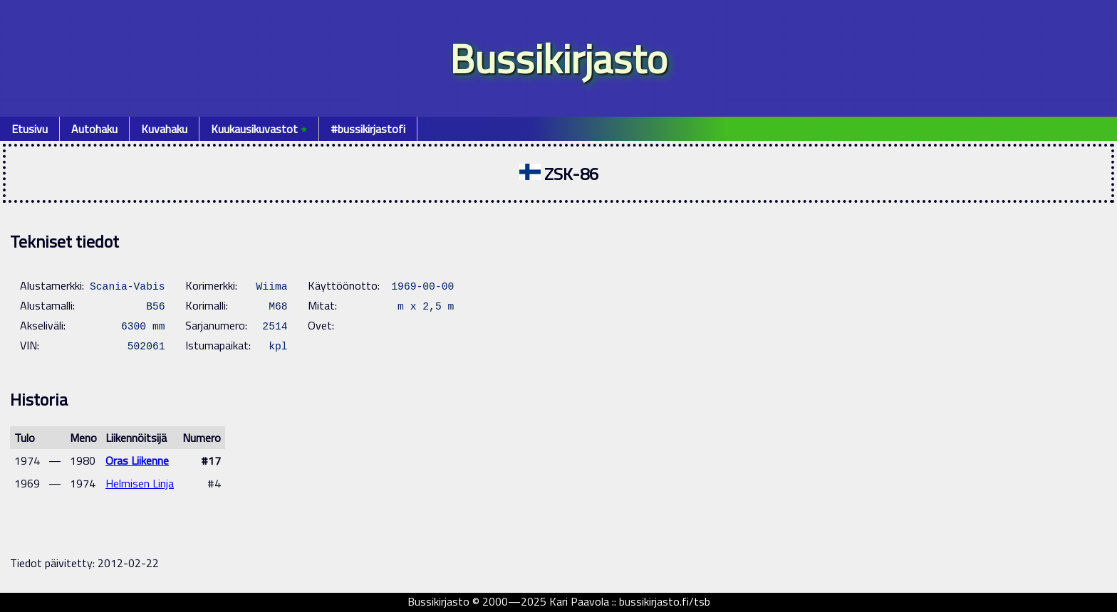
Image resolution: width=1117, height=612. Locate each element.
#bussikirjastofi (368, 128)
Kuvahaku (164, 128)
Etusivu (29, 128)
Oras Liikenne (137, 460)
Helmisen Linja (139, 483)
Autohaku (94, 128)
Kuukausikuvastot (259, 128)
